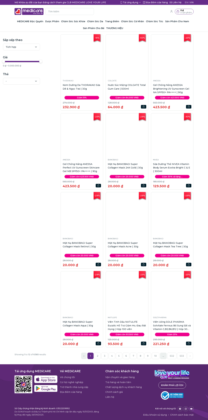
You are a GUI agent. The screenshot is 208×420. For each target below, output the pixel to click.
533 (182, 355)
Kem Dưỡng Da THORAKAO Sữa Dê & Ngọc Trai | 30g (81, 87)
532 (172, 355)
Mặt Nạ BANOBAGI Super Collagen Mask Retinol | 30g (79, 245)
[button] (184, 11)
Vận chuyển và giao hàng (120, 377)
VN (192, 2)
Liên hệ (109, 397)
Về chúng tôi (67, 377)
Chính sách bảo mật (182, 414)
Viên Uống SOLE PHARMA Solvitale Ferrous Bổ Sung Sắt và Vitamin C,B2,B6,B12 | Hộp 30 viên (172, 325)
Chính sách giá (114, 392)
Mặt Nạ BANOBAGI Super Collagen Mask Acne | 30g (123, 245)
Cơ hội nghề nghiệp (71, 382)
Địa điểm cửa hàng (71, 392)
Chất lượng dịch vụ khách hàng (123, 387)
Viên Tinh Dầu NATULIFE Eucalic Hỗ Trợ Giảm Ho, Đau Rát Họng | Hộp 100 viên (127, 325)
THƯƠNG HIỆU (114, 28)
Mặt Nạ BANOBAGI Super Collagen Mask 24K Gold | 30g (125, 166)
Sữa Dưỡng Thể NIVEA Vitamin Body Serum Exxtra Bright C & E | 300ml (171, 168)
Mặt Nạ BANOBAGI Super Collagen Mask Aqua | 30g (78, 323)
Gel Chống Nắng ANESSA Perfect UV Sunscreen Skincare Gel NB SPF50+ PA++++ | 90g (81, 168)
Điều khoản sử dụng (155, 414)
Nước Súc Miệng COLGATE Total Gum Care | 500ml (127, 87)
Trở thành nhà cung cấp (74, 387)
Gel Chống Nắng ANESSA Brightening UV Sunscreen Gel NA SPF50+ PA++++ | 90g (171, 89)
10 (155, 355)
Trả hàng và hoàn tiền (118, 382)
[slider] (16, 61)
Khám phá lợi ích (172, 385)
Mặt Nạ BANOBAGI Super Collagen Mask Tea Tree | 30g (170, 245)
